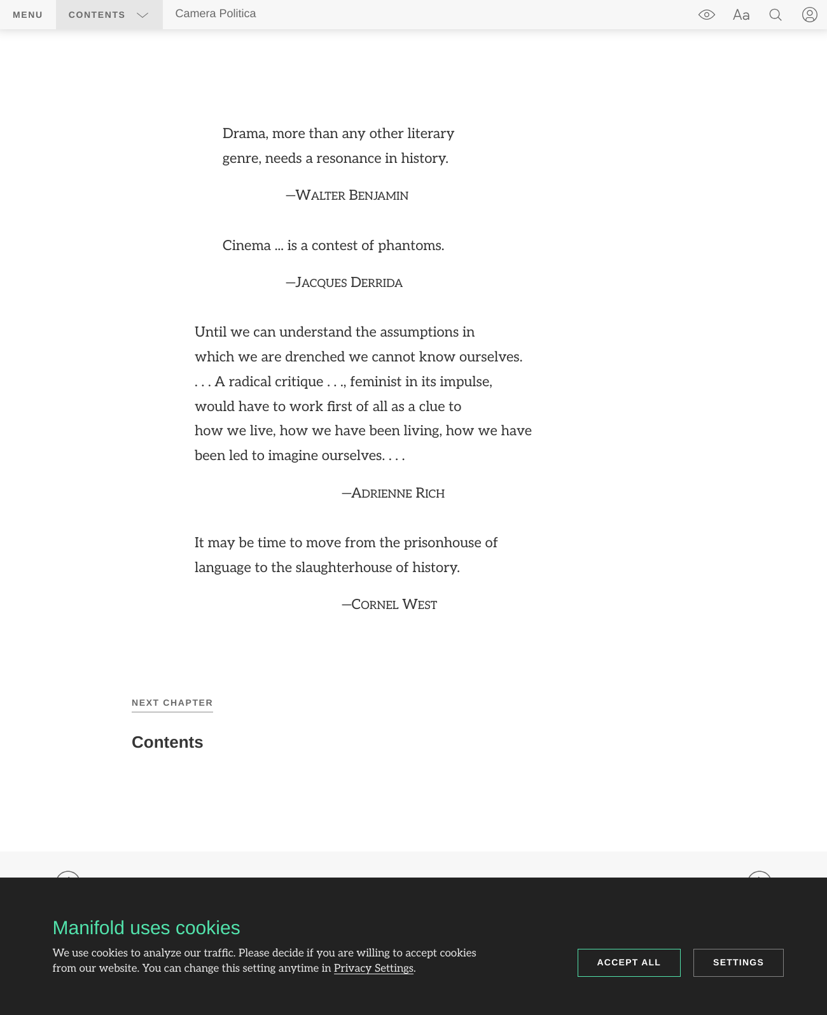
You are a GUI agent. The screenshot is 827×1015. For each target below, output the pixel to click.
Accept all (629, 962)
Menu (28, 15)
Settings (738, 962)
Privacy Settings (374, 969)
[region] (413, 370)
